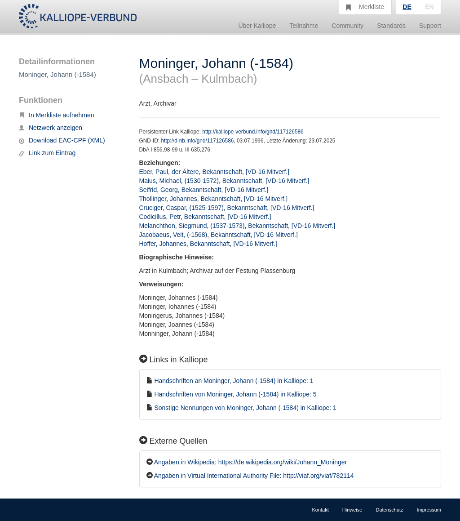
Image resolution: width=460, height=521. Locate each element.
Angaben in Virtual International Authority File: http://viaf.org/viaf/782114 (254, 475)
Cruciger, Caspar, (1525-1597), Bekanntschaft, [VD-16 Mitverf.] (226, 207)
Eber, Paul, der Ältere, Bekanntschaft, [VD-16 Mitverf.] (214, 171)
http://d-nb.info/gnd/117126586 (197, 141)
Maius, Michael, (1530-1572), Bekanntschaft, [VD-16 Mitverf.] (224, 180)
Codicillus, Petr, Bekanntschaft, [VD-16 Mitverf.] (205, 216)
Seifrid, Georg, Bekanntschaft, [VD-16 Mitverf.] (204, 189)
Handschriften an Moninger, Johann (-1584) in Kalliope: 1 (233, 380)
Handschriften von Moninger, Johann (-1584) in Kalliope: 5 (235, 394)
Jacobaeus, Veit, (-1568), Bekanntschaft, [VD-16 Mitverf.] (218, 234)
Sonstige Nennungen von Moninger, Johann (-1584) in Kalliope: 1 (245, 407)
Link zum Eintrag (47, 152)
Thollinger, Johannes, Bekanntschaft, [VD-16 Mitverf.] (213, 198)
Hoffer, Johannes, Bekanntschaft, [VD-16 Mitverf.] (208, 243)
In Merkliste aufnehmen (56, 115)
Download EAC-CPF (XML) (62, 140)
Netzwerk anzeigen (50, 127)
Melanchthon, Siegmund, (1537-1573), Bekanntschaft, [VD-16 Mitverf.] (237, 225)
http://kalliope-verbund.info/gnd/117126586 (252, 132)
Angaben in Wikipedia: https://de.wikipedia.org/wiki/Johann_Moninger (250, 462)
